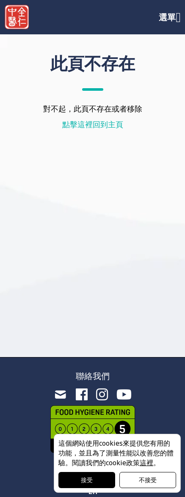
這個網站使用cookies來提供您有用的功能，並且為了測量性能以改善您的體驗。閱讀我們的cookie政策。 (116, 452)
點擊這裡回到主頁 (92, 124)
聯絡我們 (93, 376)
